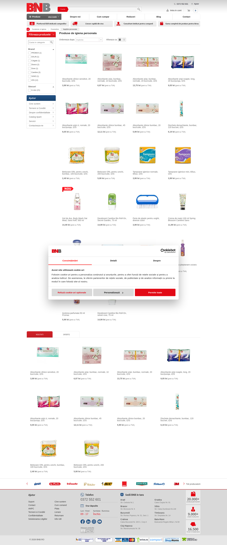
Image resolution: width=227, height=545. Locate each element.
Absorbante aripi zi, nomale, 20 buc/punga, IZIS (76, 126)
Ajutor (196, 4)
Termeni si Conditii (37, 108)
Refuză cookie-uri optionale (72, 292)
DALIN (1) (35, 57)
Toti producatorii (193, 484)
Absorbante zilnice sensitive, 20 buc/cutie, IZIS (76, 80)
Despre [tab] (157, 260)
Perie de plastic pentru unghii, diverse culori (146, 219)
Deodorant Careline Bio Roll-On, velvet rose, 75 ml (112, 314)
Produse (44, 17)
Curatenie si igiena (39, 29)
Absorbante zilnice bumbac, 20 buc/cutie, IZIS (146, 126)
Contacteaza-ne (36, 125)
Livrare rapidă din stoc (94, 23)
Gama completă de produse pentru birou (182, 23)
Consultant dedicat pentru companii (138, 23)
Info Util (58, 519)
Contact (186, 17)
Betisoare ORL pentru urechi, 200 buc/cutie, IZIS (110, 173)
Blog (158, 17)
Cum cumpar (103, 17)
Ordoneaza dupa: (67, 39)
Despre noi (75, 17)
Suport (31, 501)
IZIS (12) (34, 80)
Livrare (58, 512)
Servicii (32, 121)
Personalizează (113, 292)
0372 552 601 (182, 4)
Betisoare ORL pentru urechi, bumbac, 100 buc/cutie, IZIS (75, 173)
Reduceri (131, 17)
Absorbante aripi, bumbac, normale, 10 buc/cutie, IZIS (109, 80)
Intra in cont (175, 10)
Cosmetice (55, 29)
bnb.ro (40, 539)
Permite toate (155, 292)
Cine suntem (34, 104)
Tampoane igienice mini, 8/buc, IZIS (182, 173)
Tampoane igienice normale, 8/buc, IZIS (145, 173)
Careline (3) (36, 72)
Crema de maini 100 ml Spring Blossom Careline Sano (181, 219)
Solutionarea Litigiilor (37, 519)
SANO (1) (35, 76)
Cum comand (61, 505)
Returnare (59, 515)
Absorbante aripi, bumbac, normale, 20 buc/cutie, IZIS (145, 80)
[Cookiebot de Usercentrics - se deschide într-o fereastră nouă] (162, 251)
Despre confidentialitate (39, 112)
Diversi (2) (35, 65)
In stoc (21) (35, 90)
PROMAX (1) (36, 53)
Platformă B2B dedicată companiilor (51, 23)
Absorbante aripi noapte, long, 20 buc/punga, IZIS (181, 80)
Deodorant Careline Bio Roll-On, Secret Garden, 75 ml (112, 219)
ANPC (31, 508)
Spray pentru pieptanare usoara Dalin (182, 266)
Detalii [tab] (113, 260)
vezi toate (52, 17)
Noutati (40, 334)
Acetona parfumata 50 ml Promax (73, 314)
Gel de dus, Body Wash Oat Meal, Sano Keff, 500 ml (74, 219)
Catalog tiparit (35, 117)
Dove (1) (34, 68)
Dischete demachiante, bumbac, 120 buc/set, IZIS (182, 126)
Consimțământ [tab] (70, 260)
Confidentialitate (35, 515)
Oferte (66, 334)
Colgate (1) (35, 61)
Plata (57, 508)
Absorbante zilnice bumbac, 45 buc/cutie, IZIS (111, 126)
